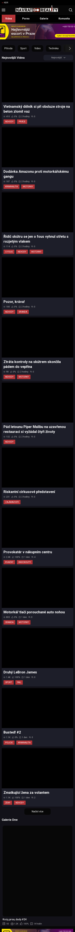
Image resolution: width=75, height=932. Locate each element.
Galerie (44, 18)
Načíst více (37, 812)
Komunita (64, 18)
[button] (66, 48)
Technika (54, 48)
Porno (26, 18)
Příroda (8, 48)
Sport (23, 48)
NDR (5, 2)
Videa (8, 18)
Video (37, 48)
